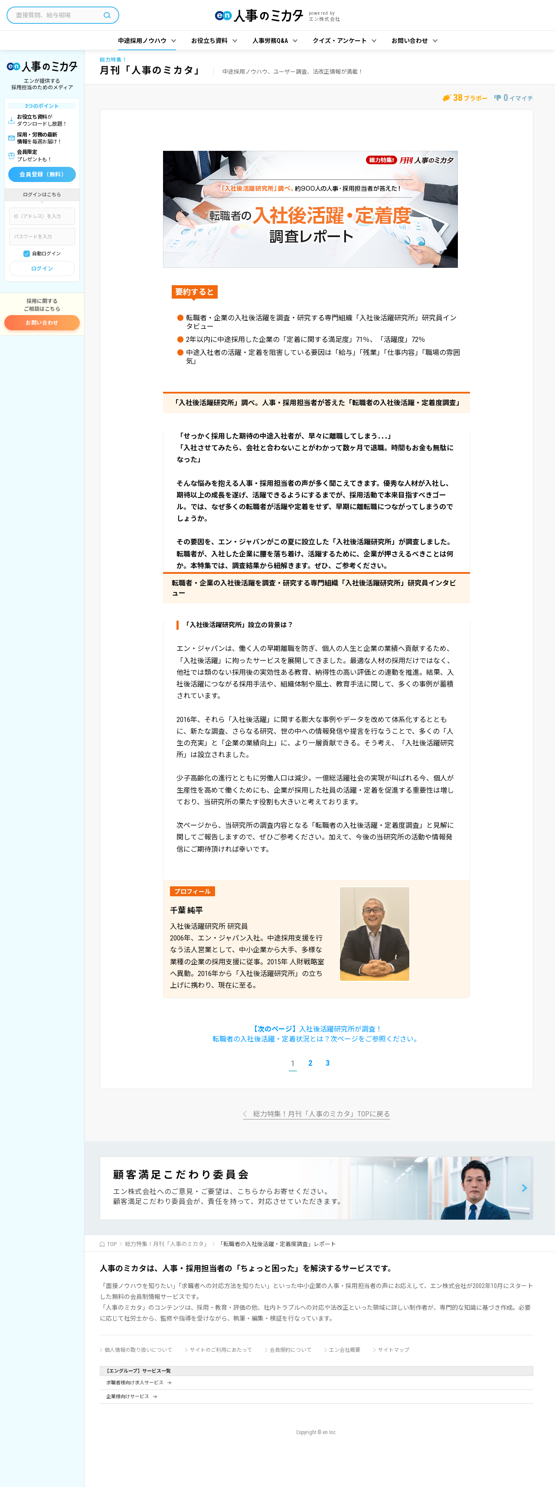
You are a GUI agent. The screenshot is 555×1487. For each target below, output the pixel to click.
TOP (112, 1244)
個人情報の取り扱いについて (138, 1350)
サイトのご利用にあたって (221, 1350)
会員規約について (290, 1350)
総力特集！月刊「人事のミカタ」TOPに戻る (321, 1114)
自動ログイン (46, 253)
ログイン (42, 269)
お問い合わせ (42, 323)
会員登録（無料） (43, 174)
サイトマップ (393, 1350)
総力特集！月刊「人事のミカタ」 (167, 1244)
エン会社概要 (344, 1350)
